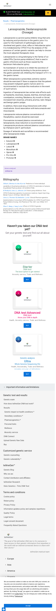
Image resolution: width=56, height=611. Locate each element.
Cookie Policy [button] (19, 594)
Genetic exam (9, 399)
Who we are (8, 474)
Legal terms (8, 517)
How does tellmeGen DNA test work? (19, 404)
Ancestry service (11, 432)
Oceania (11, 577)
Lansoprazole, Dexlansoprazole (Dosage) (20, 24)
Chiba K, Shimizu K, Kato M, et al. (14, 183)
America (11, 571)
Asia (9, 565)
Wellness (8, 428)
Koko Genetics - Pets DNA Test (16, 486)
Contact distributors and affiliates (17, 478)
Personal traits (10, 424)
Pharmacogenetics (18, 21)
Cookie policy (9, 497)
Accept (28, 606)
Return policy (9, 501)
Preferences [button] (19, 596)
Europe (10, 558)
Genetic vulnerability (12, 459)
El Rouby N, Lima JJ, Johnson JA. (14, 190)
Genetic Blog (9, 470)
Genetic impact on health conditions (18, 412)
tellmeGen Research (12, 482)
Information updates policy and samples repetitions (24, 509)
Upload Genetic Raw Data (14, 440)
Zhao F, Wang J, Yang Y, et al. (13, 206)
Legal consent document (14, 521)
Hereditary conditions (13, 416)
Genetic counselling (11, 455)
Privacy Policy (9, 505)
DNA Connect (9, 436)
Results (6, 21)
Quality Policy (9, 513)
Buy (5, 444)
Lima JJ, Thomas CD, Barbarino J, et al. (16, 197)
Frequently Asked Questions (15, 525)
